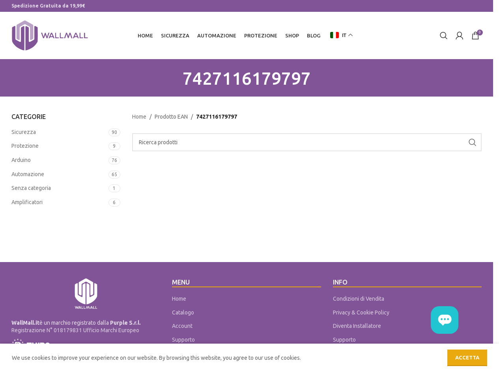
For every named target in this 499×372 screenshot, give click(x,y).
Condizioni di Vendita (358, 299)
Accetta (467, 357)
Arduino (21, 160)
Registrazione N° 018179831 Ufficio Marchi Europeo (75, 330)
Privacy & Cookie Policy (361, 312)
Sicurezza (23, 132)
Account (182, 326)
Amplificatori (27, 202)
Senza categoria (31, 188)
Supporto (183, 340)
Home (139, 117)
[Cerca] (444, 35)
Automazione (27, 174)
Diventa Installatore (357, 326)
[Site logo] (49, 35)
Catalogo (183, 312)
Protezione (25, 146)
